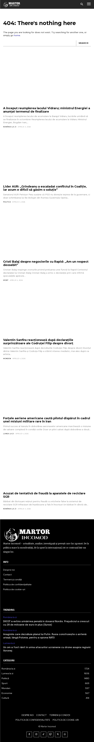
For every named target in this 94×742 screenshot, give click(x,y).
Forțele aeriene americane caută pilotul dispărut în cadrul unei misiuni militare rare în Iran (46, 420)
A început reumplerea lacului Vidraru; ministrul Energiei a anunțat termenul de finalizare (46, 109)
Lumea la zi (8, 434)
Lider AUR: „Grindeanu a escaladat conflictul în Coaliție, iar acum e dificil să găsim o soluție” (45, 188)
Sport (5, 280)
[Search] (83, 43)
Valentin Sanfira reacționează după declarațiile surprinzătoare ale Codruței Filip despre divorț (38, 341)
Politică (7, 202)
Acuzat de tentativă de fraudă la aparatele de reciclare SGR (44, 495)
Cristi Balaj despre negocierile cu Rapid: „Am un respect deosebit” (45, 263)
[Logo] (11, 4)
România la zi (9, 127)
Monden (7, 358)
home (17, 35)
